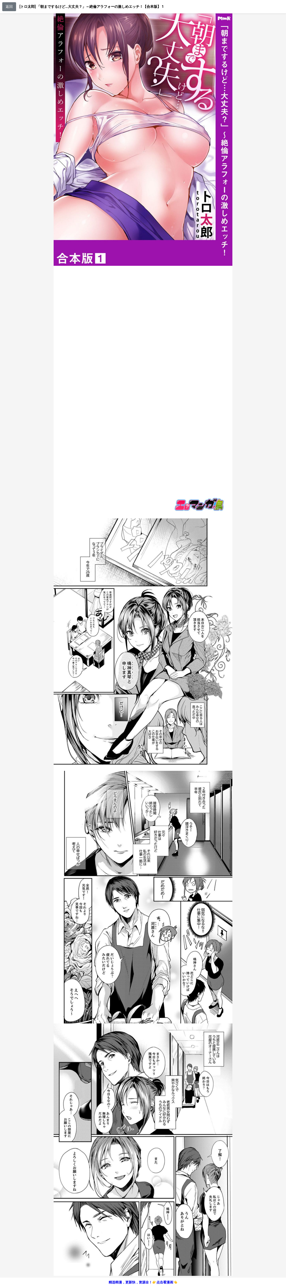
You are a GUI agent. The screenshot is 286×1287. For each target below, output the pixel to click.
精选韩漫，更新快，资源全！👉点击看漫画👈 (143, 1282)
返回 (9, 6)
